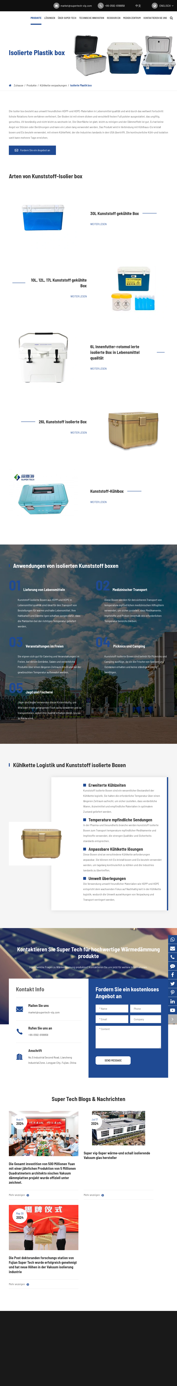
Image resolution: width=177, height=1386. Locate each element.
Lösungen (49, 20)
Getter (12, 1351)
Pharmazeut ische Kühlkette (56, 1301)
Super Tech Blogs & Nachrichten (88, 1098)
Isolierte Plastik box (81, 85)
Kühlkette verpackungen (53, 85)
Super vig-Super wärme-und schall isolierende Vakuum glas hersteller (88, 1155)
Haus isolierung (49, 1323)
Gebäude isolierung (52, 1316)
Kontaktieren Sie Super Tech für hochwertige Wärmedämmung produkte (88, 1244)
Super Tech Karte (74, 1376)
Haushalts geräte (50, 1293)
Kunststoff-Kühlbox (107, 491)
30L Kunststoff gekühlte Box (114, 213)
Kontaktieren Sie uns (155, 20)
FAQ (106, 1308)
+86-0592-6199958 (115, 5)
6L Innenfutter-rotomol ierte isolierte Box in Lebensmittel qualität (114, 352)
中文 (138, 5)
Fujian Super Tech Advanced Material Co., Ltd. (84, 1370)
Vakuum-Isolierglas (19, 1336)
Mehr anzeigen (19, 1191)
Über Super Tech (67, 20)
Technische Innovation (91, 20)
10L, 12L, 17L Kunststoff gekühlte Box (59, 282)
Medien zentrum (132, 20)
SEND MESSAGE (113, 1060)
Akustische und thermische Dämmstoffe (24, 1318)
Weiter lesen (98, 224)
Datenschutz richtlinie (100, 1376)
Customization (49, 1338)
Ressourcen (113, 20)
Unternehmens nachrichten (89, 1301)
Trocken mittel (17, 1343)
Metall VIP (46, 1330)
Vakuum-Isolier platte (21, 1293)
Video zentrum (82, 1308)
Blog (76, 1293)
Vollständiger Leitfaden (86, 1316)
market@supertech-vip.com (76, 5)
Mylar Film (14, 1308)
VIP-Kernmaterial (18, 1301)
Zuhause (18, 85)
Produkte (36, 20)
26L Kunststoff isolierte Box (63, 421)
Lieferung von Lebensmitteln (57, 1308)
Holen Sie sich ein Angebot (88, 1264)
